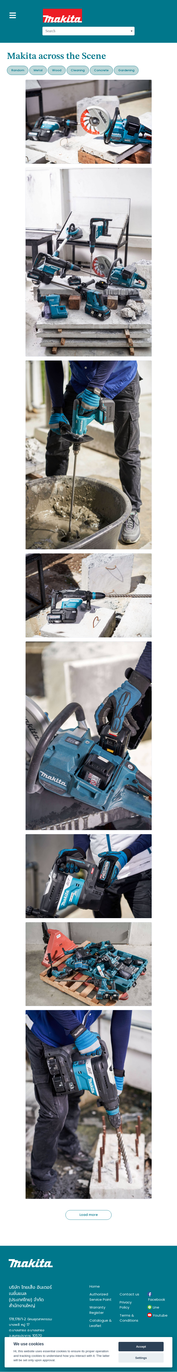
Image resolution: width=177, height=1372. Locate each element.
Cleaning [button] (78, 70)
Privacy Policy (126, 1305)
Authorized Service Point (100, 1297)
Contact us (129, 1294)
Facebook (156, 1297)
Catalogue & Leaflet (100, 1323)
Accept (141, 1346)
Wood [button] (56, 70)
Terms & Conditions (129, 1318)
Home (94, 1286)
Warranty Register (97, 1310)
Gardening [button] (126, 70)
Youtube (157, 1315)
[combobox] (88, 31)
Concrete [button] (101, 70)
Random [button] (17, 70)
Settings (141, 1358)
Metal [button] (38, 70)
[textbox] (88, 31)
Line (153, 1307)
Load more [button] (89, 1214)
